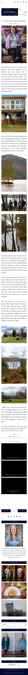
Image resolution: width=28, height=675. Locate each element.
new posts (6, 510)
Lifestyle (14, 434)
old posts (22, 510)
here (23, 316)
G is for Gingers (11, 673)
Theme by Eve (20, 673)
